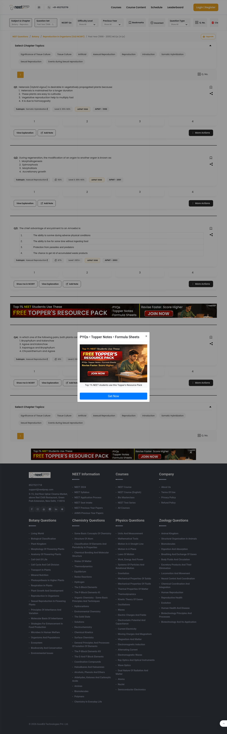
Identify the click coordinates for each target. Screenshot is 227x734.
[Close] (146, 336)
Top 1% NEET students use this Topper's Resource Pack (113, 385)
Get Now (113, 396)
